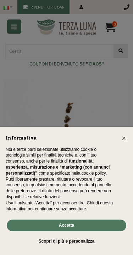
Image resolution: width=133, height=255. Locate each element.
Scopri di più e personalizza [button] (66, 241)
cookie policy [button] (94, 173)
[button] (123, 138)
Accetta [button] (66, 225)
